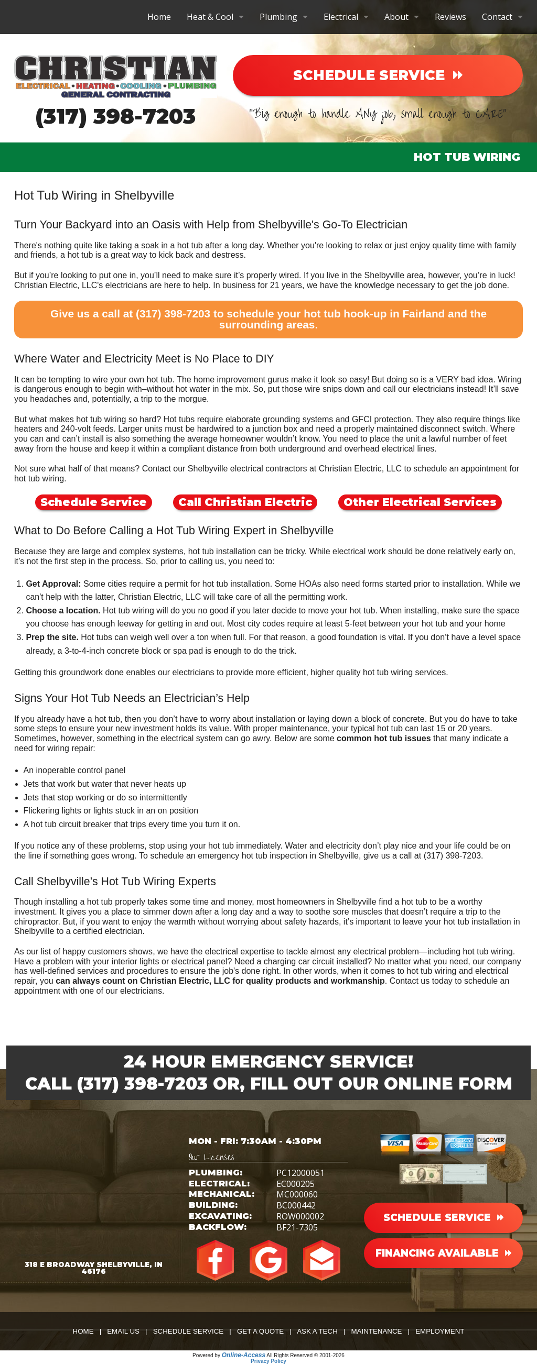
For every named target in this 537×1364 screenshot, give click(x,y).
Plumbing (278, 17)
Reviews (450, 17)
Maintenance (376, 1331)
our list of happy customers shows (89, 951)
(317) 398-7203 (115, 116)
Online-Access (243, 1355)
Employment (439, 1331)
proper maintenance (290, 728)
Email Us (123, 1331)
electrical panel (199, 961)
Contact (497, 17)
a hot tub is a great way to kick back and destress (152, 254)
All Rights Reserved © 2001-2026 (305, 1355)
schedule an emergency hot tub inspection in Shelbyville (254, 855)
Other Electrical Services (420, 502)
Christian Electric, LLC (159, 596)
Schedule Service (93, 502)
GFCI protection (381, 419)
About (396, 17)
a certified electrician (104, 931)
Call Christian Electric (245, 502)
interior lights (135, 961)
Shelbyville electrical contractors (247, 468)
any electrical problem (378, 951)
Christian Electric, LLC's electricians (80, 285)
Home (159, 17)
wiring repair (70, 748)
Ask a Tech (317, 1331)
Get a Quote (260, 1331)
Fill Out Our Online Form (381, 1083)
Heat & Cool (210, 17)
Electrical (341, 17)
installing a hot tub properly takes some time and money (148, 901)
